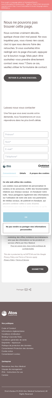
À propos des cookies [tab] (39, 173)
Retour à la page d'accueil (23, 78)
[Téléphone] (26, 157)
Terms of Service (22, 260)
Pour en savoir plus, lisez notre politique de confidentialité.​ (28, 247)
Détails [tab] (23, 173)
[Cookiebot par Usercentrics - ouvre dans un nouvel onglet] (38, 166)
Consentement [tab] (9, 173)
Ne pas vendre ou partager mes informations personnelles (26, 228)
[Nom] (26, 142)
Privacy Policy (9, 260)
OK (26, 217)
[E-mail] (26, 149)
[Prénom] (26, 135)
